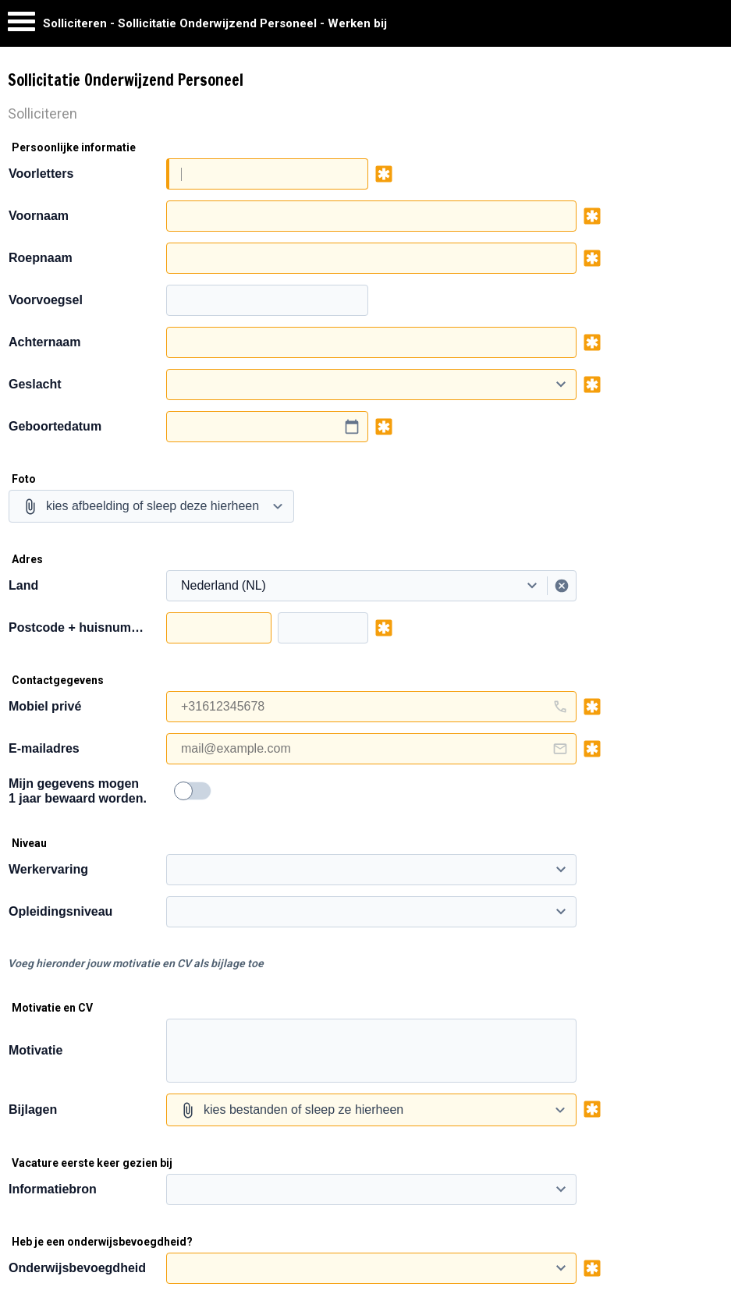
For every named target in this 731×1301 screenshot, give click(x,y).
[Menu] (21, 25)
